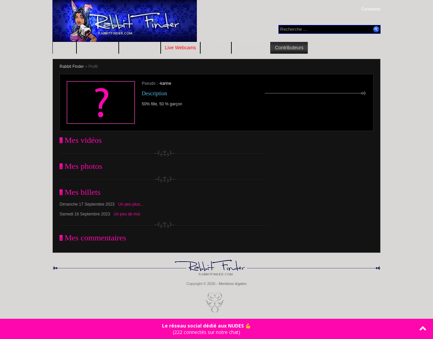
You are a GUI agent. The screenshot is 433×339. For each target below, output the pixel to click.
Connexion (371, 9)
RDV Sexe (216, 47)
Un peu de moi (127, 214)
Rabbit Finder (72, 66)
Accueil (64, 47)
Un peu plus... (130, 204)
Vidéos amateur (139, 47)
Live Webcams (180, 47)
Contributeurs (289, 47)
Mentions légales (233, 284)
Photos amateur (97, 47)
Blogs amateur (251, 47)
